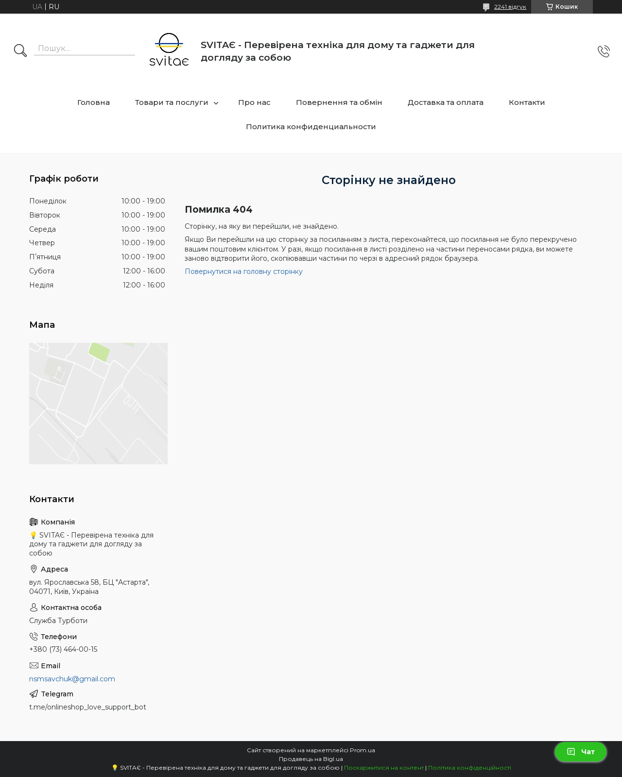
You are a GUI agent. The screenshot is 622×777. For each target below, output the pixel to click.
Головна (93, 102)
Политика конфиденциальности (311, 126)
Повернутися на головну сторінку (244, 271)
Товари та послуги (171, 102)
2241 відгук (510, 6)
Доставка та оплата (446, 102)
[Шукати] (20, 51)
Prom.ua (362, 750)
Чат (581, 751)
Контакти (527, 102)
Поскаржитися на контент (384, 767)
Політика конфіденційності (469, 767)
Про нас (254, 102)
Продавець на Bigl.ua (311, 758)
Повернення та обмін (339, 102)
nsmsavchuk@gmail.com (72, 679)
